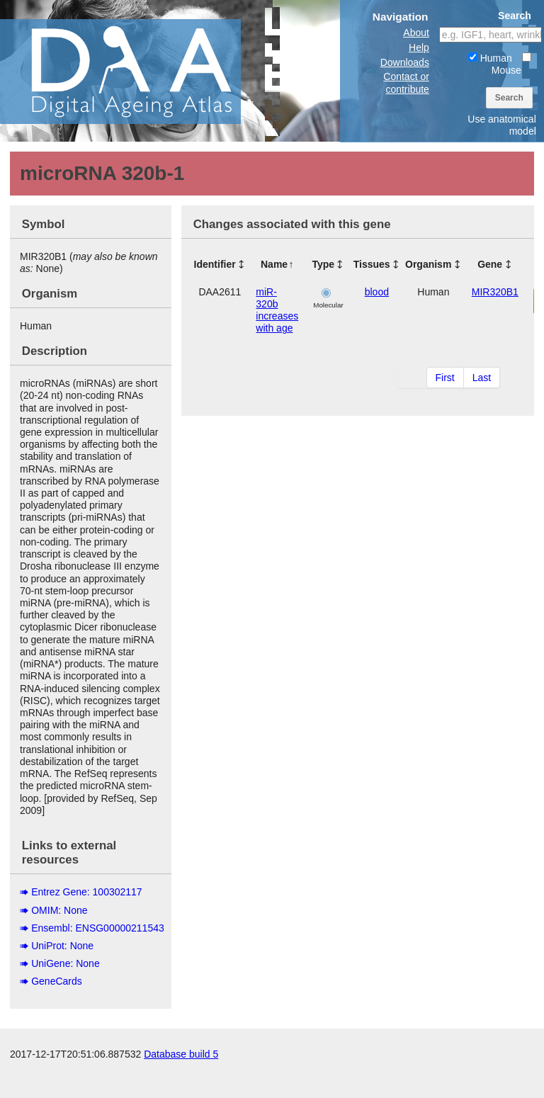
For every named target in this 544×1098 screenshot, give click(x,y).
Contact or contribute (406, 82)
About (416, 32)
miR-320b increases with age (277, 310)
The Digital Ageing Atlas (141, 71)
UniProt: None (62, 945)
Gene (489, 264)
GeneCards (56, 981)
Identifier (215, 264)
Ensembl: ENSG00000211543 (97, 928)
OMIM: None (59, 910)
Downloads (404, 62)
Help (419, 47)
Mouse (511, 64)
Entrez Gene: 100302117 (86, 892)
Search (509, 98)
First (445, 377)
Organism (428, 264)
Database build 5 (181, 1083)
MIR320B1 (495, 292)
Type (323, 264)
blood (377, 292)
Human (490, 58)
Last (481, 377)
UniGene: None (65, 963)
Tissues (371, 264)
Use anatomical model (502, 125)
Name (274, 264)
